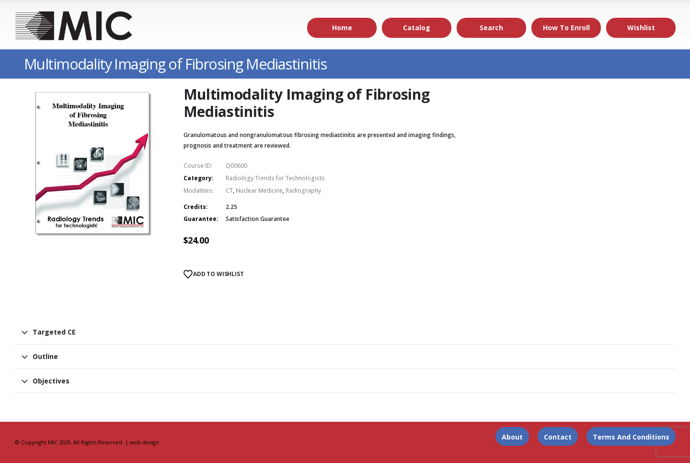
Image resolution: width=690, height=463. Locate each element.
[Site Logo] (74, 26)
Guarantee (200, 219)
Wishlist (641, 27)
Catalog (416, 27)
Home (342, 27)
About (512, 436)
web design (144, 442)
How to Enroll (566, 27)
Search (491, 27)
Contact (558, 436)
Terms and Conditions (631, 436)
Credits (195, 207)
